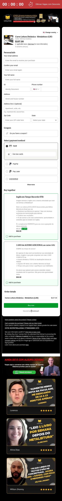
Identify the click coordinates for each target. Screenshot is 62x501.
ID (5, 85)
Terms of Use (36, 338)
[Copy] (22, 328)
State (34, 115)
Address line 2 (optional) (13, 104)
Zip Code (7, 115)
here (27, 345)
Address (7, 94)
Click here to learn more (32, 332)
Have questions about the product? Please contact (20, 320)
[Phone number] (49, 89)
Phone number (37, 85)
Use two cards (18, 154)
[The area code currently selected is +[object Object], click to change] (36, 89)
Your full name (9, 75)
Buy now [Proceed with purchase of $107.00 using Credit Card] (31, 305)
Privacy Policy (46, 338)
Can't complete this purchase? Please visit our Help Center (23, 323)
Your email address (11, 56)
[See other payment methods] (31, 184)
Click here (31, 44)
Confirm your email (11, 65)
